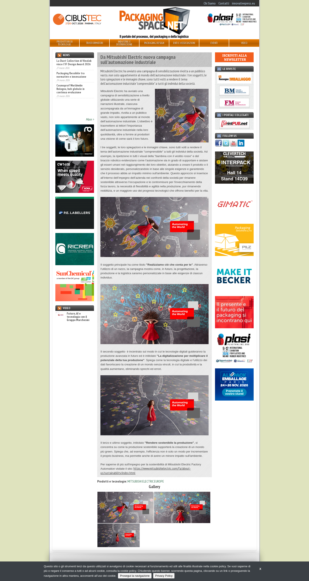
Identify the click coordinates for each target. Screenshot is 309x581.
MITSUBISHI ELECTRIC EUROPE (145, 481)
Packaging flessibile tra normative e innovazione (71, 77)
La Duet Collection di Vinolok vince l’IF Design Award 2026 (73, 65)
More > (90, 119)
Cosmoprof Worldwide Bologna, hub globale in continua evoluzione (70, 92)
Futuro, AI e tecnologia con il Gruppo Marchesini (72, 317)
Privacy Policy (164, 575)
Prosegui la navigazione (135, 575)
